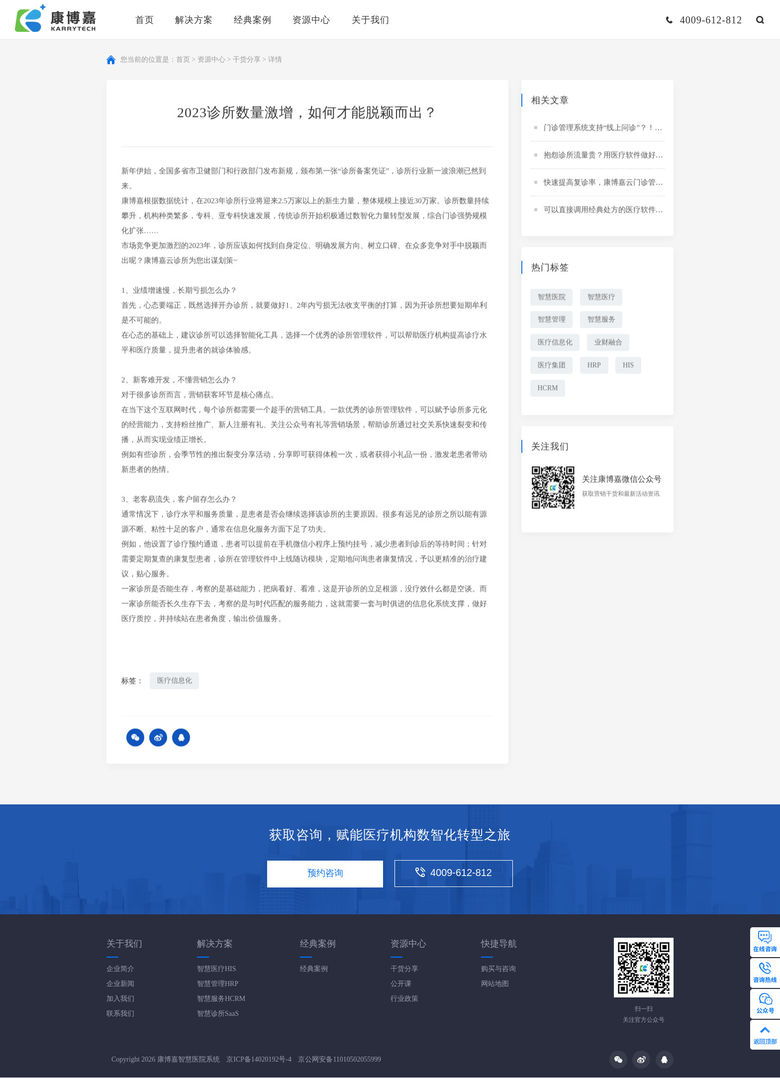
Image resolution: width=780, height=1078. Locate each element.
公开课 (400, 984)
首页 (144, 20)
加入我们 (120, 999)
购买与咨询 (498, 969)
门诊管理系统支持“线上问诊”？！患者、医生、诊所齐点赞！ (644, 128)
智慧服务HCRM (221, 999)
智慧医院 (552, 297)
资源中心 (311, 20)
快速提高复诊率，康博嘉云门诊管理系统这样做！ (626, 183)
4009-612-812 (455, 873)
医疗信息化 (174, 681)
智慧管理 (552, 320)
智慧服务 (602, 320)
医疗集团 (552, 366)
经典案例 (253, 20)
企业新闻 (120, 984)
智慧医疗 (602, 297)
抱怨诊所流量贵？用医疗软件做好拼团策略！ (618, 156)
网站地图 (495, 984)
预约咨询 (325, 874)
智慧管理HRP (217, 984)
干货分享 (247, 60)
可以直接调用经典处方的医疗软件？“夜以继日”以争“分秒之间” (647, 210)
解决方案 (194, 20)
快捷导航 (499, 944)
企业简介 (120, 969)
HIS (629, 366)
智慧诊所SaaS (218, 1014)
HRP (594, 366)
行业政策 (404, 999)
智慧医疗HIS (216, 969)
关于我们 (371, 20)
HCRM (548, 389)
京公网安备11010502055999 (340, 1059)
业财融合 (609, 343)
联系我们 (120, 1014)
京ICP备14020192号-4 (259, 1059)
